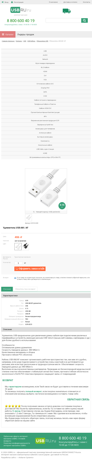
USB (24, 41)
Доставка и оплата (70, 2)
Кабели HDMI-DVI (45, 108)
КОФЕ (45, 153)
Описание (7, 289)
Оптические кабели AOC (45, 84)
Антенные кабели (45, 133)
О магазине (53, 2)
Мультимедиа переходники (45, 63)
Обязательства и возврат (25, 289)
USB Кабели (31, 41)
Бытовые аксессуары (45, 137)
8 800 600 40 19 (20, 20)
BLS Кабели (45, 67)
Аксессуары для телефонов (45, 129)
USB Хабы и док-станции (45, 149)
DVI (45, 75)
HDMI (45, 71)
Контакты (86, 2)
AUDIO (45, 55)
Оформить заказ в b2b (31, 268)
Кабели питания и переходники (45, 100)
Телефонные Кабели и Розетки (45, 104)
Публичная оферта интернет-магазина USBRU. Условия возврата (16, 438)
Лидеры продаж (25, 34)
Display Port (45, 88)
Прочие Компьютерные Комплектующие (45, 112)
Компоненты (45, 141)
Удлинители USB (42, 41)
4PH (45, 116)
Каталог (10, 34)
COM (45, 96)
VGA (45, 80)
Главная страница (8, 41)
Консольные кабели (45, 145)
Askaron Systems (26, 457)
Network (45, 59)
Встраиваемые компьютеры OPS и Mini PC (45, 157)
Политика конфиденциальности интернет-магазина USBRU (17, 444)
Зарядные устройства (45, 125)
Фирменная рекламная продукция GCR (45, 120)
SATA (45, 92)
